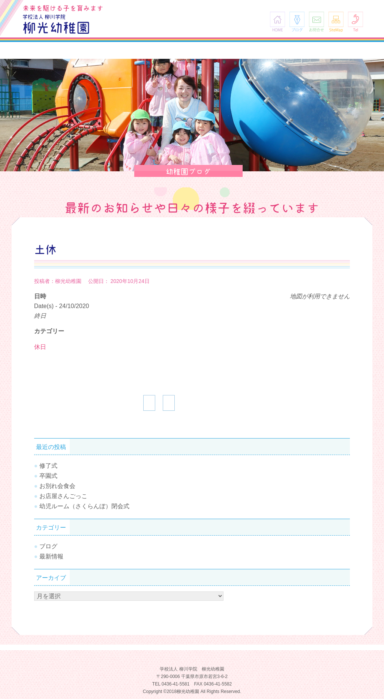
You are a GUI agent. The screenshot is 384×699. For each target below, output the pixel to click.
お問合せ (316, 21)
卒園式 (48, 476)
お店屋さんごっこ (63, 496)
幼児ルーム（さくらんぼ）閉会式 (84, 506)
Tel (355, 21)
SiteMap (336, 21)
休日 (40, 347)
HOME (277, 21)
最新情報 (51, 556)
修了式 (48, 466)
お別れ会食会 (57, 486)
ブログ (297, 21)
